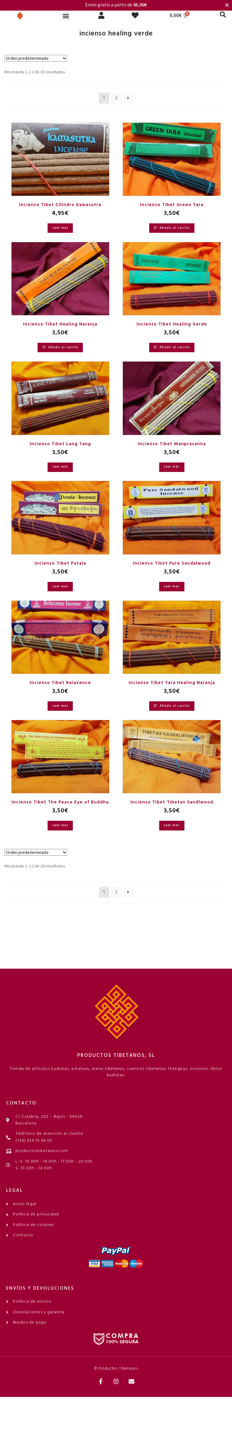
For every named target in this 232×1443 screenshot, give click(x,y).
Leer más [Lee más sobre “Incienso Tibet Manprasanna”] (172, 466)
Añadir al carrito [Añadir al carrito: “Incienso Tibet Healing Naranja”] (63, 347)
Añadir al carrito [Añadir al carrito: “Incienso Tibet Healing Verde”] (175, 347)
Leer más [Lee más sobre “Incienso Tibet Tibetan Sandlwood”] (172, 825)
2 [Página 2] (116, 98)
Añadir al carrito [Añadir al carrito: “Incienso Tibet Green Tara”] (175, 228)
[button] (66, 16)
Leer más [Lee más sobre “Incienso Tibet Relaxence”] (60, 706)
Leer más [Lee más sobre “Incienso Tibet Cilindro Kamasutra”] (60, 228)
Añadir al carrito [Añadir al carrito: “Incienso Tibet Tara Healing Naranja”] (175, 706)
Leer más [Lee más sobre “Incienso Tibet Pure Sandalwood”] (172, 586)
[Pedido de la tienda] (36, 58)
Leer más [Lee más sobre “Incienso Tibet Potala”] (60, 586)
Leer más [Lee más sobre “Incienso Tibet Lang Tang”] (60, 466)
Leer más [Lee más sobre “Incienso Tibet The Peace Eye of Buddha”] (60, 825)
